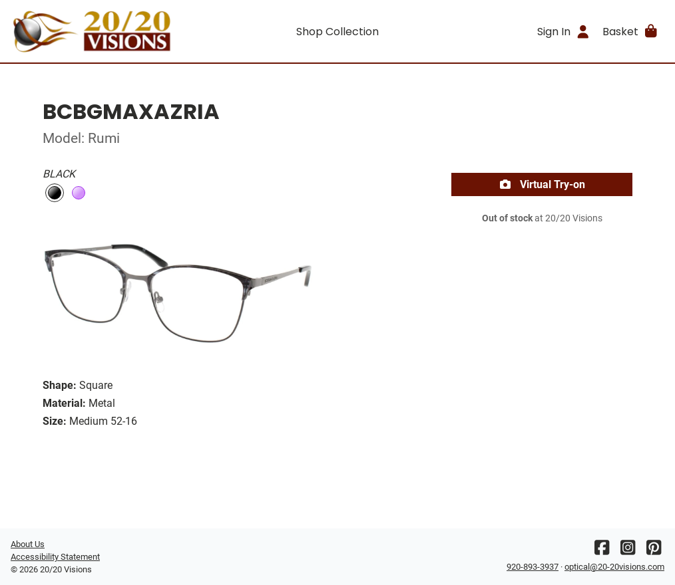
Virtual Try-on (542, 184)
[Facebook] (601, 551)
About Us (28, 544)
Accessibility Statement (55, 557)
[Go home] (92, 31)
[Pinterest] (653, 551)
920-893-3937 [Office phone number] (533, 567)
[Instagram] (627, 551)
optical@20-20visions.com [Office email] (614, 567)
